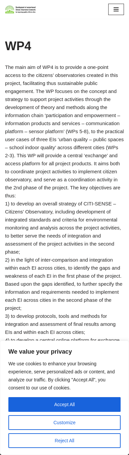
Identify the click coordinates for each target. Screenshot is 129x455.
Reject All (64, 440)
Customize (64, 422)
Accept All (64, 404)
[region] (64, 398)
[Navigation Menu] (116, 9)
